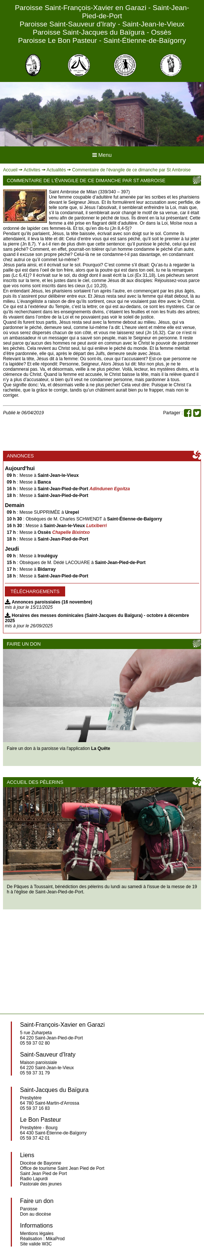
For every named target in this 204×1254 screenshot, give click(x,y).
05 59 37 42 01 (35, 1138)
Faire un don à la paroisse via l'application (58, 748)
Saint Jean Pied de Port (43, 1173)
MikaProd (55, 1238)
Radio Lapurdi (34, 1178)
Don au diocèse (35, 1214)
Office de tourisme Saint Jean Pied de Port (62, 1168)
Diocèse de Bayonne (40, 1163)
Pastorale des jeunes (41, 1184)
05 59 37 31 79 (35, 1073)
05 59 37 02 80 (35, 1043)
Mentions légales (37, 1233)
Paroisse (29, 1209)
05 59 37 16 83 (35, 1108)
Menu (102, 155)
